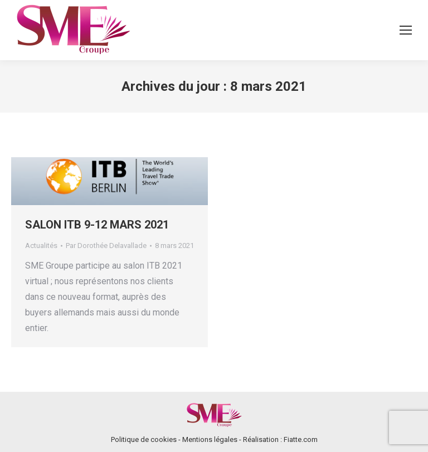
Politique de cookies (144, 439)
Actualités (41, 245)
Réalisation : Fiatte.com (280, 439)
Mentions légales (209, 439)
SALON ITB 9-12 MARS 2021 (97, 224)
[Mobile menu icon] (406, 30)
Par (106, 245)
